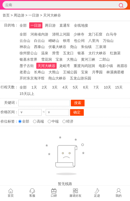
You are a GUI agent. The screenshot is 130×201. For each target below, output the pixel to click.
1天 (34, 87)
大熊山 (72, 59)
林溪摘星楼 (115, 72)
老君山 (25, 72)
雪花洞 (46, 59)
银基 (81, 53)
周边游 (19, 15)
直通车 (64, 25)
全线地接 (81, 25)
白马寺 (111, 34)
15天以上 (27, 94)
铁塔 (66, 41)
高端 (40, 121)
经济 (69, 121)
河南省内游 (39, 34)
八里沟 (93, 41)
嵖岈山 (53, 41)
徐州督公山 (28, 53)
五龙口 (68, 53)
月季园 (97, 72)
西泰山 (39, 47)
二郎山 (104, 59)
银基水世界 (28, 59)
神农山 (25, 47)
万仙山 (108, 41)
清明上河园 (61, 34)
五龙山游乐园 (80, 78)
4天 (65, 87)
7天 (96, 87)
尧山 (73, 47)
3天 (55, 87)
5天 (75, 87)
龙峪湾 (64, 66)
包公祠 (79, 41)
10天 (107, 87)
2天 (44, 87)
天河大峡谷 (52, 15)
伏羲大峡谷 (57, 47)
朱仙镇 (86, 47)
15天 (119, 87)
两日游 (50, 25)
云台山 (25, 41)
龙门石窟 (95, 34)
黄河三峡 (88, 59)
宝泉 (59, 59)
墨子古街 (27, 66)
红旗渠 (115, 53)
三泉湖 (100, 47)
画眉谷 (122, 66)
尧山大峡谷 (57, 78)
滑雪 (55, 53)
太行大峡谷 (97, 53)
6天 (86, 87)
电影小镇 (106, 66)
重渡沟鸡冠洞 (84, 66)
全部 (23, 25)
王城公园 (70, 72)
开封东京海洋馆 (32, 78)
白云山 (39, 41)
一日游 (33, 15)
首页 (6, 15)
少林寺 (79, 34)
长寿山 (39, 72)
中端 (55, 121)
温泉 (44, 53)
